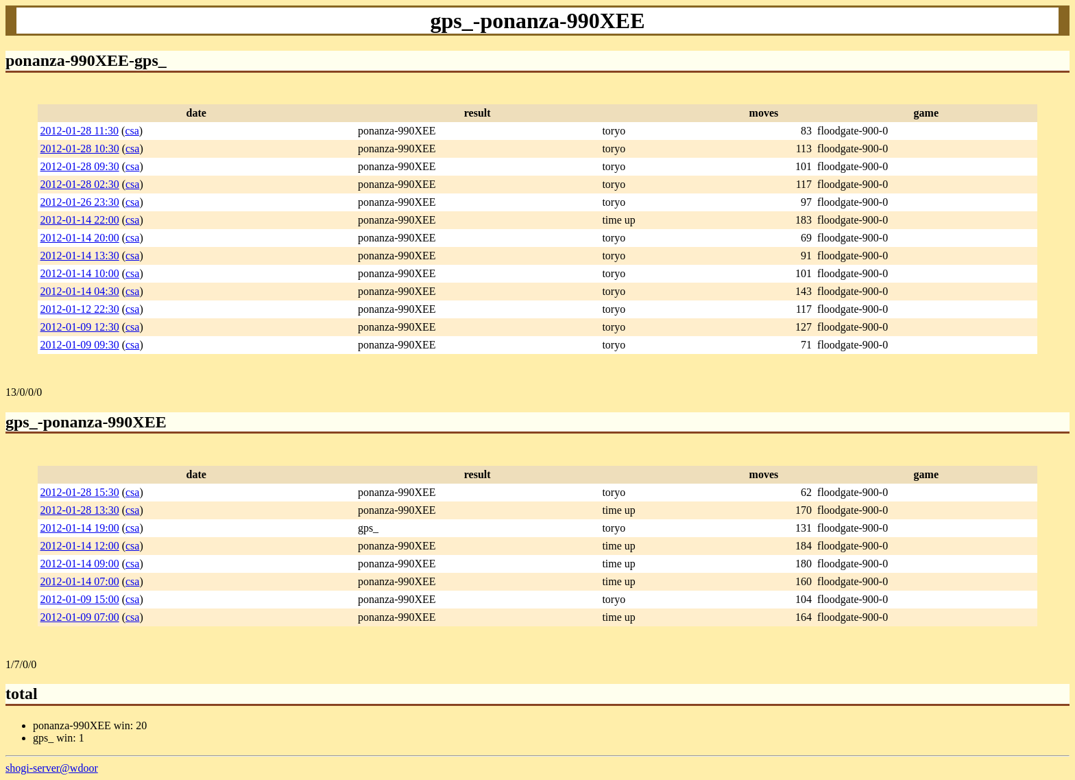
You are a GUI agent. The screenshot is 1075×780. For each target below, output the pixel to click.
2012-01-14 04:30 (79, 291)
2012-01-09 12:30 (79, 327)
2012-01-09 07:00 (79, 617)
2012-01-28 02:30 (79, 184)
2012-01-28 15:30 (79, 492)
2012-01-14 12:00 (79, 546)
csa (131, 131)
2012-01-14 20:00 (79, 238)
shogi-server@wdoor (51, 768)
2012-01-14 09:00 (79, 563)
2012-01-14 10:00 (79, 273)
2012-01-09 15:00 (79, 599)
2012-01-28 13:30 (79, 510)
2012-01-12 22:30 (79, 309)
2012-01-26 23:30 (79, 202)
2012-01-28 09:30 (79, 166)
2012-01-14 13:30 (79, 255)
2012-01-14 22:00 (79, 220)
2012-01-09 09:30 (79, 345)
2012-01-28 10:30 (79, 148)
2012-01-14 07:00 (79, 581)
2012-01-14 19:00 (79, 528)
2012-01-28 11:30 (79, 131)
